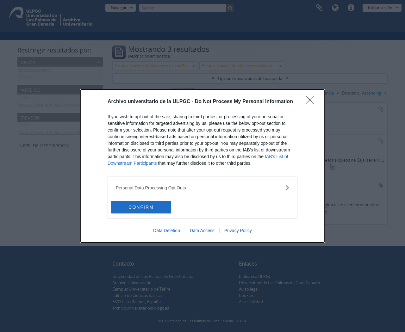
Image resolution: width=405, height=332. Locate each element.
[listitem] (202, 187)
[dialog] (202, 166)
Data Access (202, 230)
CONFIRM (140, 206)
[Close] (312, 102)
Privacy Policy (238, 230)
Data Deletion (166, 230)
